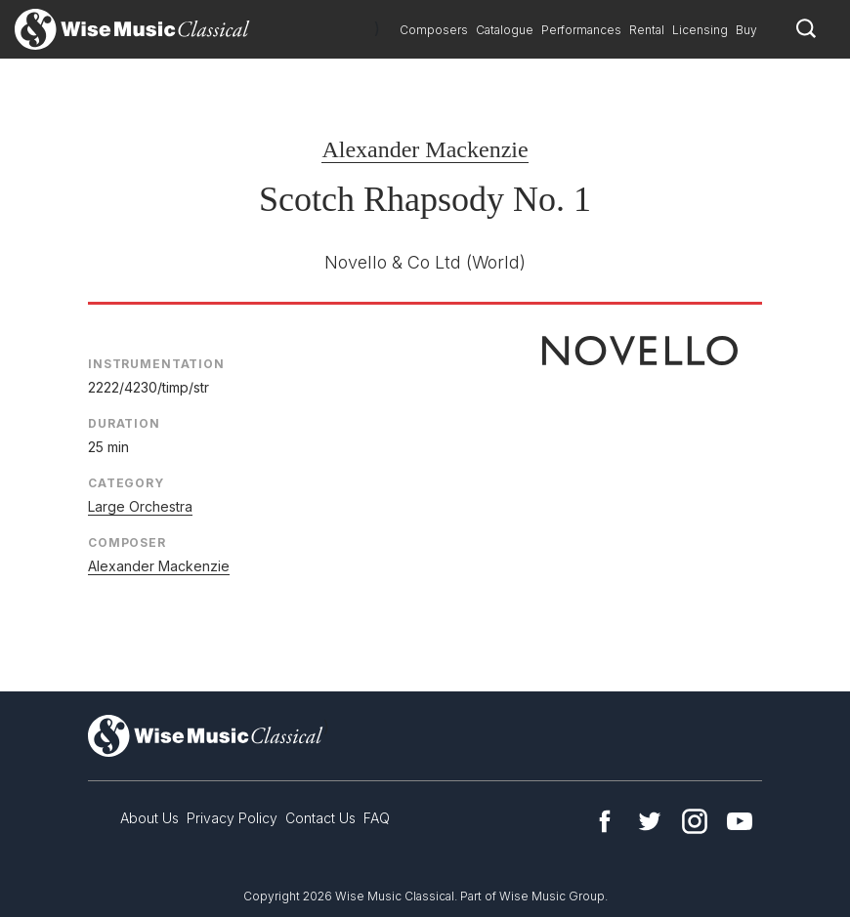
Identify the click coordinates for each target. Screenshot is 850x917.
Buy (746, 29)
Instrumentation (156, 363)
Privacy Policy (232, 818)
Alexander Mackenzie (424, 149)
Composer (127, 542)
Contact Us (320, 818)
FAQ (376, 818)
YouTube (739, 821)
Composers (434, 29)
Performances (581, 29)
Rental (646, 29)
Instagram (694, 821)
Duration (124, 423)
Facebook (604, 821)
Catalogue (504, 29)
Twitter (649, 821)
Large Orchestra (140, 506)
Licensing (700, 29)
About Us (149, 818)
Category (126, 483)
